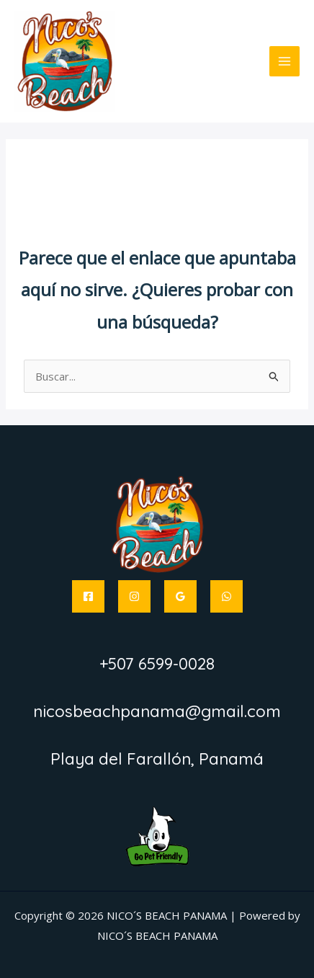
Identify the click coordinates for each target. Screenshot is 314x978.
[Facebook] (88, 596)
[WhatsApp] (226, 596)
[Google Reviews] (180, 596)
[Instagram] (134, 596)
